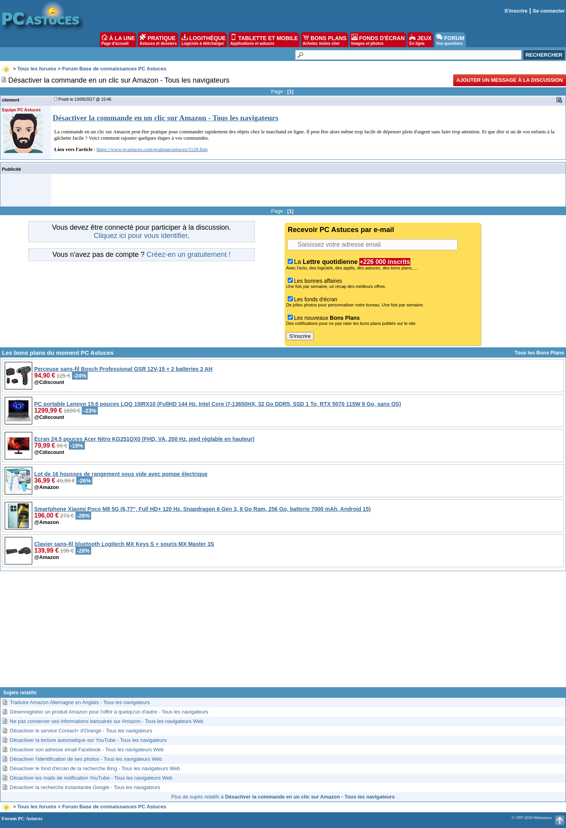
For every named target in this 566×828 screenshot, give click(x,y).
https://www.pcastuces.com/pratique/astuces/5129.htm (152, 149)
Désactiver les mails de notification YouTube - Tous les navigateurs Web (91, 778)
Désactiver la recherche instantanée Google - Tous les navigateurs (85, 787)
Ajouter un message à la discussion (509, 80)
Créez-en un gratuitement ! (189, 254)
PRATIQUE (158, 40)
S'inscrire (515, 11)
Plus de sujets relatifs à (283, 797)
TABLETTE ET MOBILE (264, 40)
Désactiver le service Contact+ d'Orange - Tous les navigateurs (81, 731)
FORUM (450, 40)
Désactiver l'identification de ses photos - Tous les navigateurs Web (86, 759)
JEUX (420, 40)
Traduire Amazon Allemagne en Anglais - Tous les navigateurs (80, 702)
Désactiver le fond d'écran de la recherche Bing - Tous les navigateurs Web (95, 768)
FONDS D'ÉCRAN (378, 40)
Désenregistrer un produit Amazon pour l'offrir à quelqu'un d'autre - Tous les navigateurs (109, 712)
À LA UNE (118, 40)
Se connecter (549, 11)
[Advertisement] (283, 632)
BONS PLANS (325, 40)
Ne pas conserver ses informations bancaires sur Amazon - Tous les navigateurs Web (106, 721)
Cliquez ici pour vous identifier (140, 236)
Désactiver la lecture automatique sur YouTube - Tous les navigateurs (88, 740)
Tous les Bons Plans (539, 353)
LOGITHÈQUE (204, 40)
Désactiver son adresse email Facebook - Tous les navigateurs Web (87, 749)
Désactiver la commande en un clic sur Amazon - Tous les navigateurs (165, 118)
